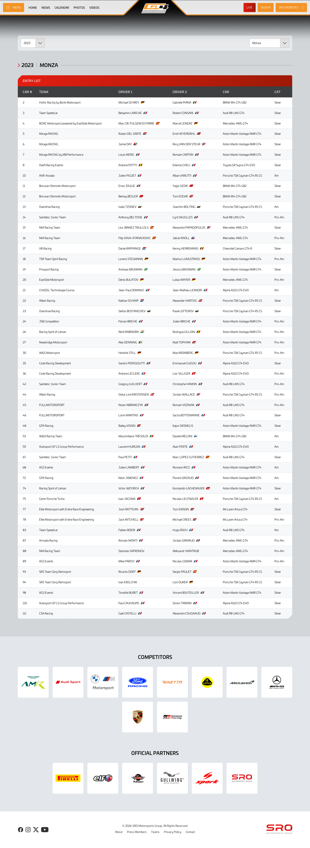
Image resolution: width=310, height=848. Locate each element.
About (119, 832)
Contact (190, 832)
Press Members (137, 832)
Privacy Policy (172, 832)
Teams (155, 832)
